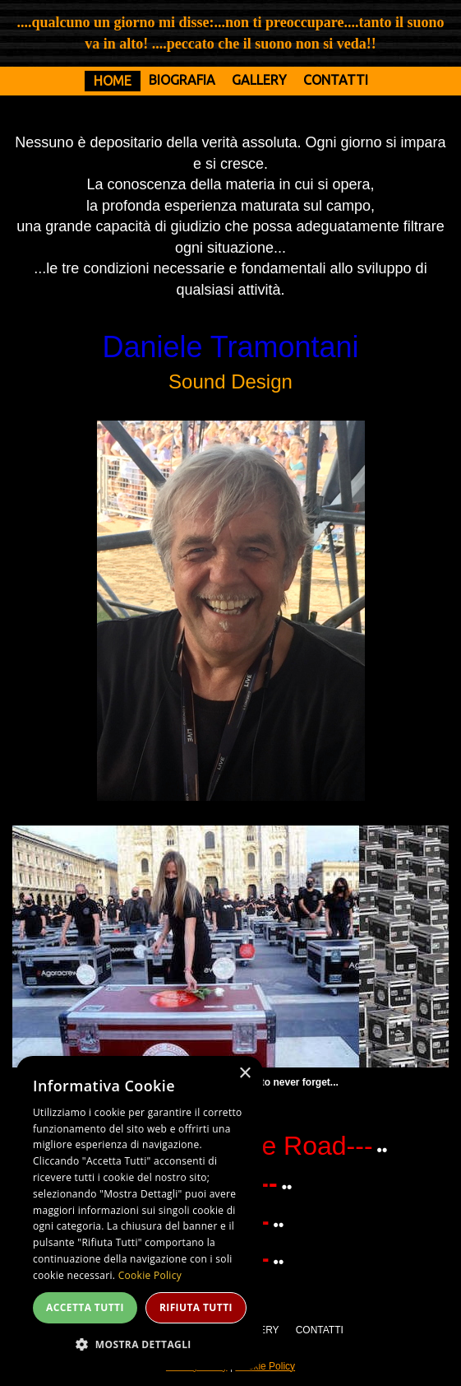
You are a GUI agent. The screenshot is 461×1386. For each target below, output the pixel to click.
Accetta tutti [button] (85, 1307)
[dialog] (139, 1213)
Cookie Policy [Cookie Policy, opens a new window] (150, 1275)
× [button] (244, 1073)
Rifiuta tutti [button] (196, 1307)
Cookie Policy (265, 1366)
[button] (140, 1343)
